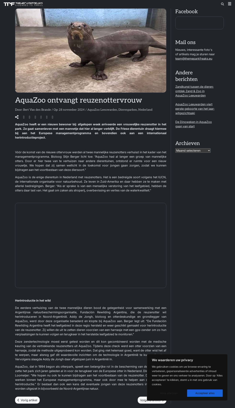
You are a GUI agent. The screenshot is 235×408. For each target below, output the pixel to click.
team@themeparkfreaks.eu (193, 58)
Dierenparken (127, 110)
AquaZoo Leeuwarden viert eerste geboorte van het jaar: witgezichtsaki (194, 108)
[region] (187, 377)
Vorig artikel (27, 400)
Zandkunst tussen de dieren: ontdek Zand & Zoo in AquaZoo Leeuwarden (194, 91)
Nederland (145, 110)
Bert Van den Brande (37, 110)
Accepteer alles (205, 393)
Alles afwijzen (169, 393)
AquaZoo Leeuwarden (102, 110)
